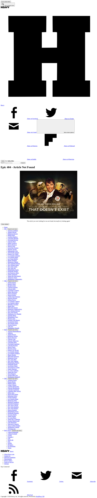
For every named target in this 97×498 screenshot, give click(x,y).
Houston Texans (12, 249)
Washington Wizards (13, 328)
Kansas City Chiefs (13, 254)
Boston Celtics (12, 284)
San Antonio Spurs (13, 323)
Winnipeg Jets (11, 429)
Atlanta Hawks (12, 282)
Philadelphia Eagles (13, 270)
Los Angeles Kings (13, 399)
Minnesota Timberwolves (15, 309)
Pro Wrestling (11, 446)
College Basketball (13, 432)
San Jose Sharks (12, 414)
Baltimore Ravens (13, 234)
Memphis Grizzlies (13, 304)
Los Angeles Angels (13, 352)
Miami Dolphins (12, 260)
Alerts (2, 161)
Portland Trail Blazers (14, 320)
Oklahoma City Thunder (14, 314)
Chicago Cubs (11, 339)
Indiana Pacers (12, 300)
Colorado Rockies (13, 345)
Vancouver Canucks (13, 424)
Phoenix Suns (11, 318)
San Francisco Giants (13, 367)
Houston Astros (12, 348)
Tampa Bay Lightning (14, 419)
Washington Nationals (14, 377)
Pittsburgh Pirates (12, 364)
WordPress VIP (40, 496)
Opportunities (8, 459)
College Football (12, 434)
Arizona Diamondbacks (14, 331)
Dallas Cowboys (12, 243)
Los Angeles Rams (13, 257)
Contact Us (7, 456)
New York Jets (12, 268)
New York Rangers (13, 408)
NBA (5, 281)
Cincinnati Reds (12, 342)
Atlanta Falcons (12, 232)
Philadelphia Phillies (13, 363)
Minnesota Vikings (13, 262)
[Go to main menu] (6, 2)
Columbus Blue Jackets (14, 391)
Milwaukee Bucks (13, 307)
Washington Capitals (13, 427)
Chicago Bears (12, 241)
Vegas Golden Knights (14, 425)
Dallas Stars (11, 393)
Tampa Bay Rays (12, 372)
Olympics (10, 445)
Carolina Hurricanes (13, 386)
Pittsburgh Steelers (13, 271)
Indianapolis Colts (13, 251)
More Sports (7, 430)
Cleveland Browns (13, 240)
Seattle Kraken (12, 416)
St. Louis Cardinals (13, 370)
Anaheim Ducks (12, 380)
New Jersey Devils (13, 405)
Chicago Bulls (12, 289)
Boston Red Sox (12, 337)
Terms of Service (9, 462)
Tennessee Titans (12, 277)
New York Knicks (13, 312)
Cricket (10, 435)
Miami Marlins (12, 355)
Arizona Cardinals (13, 230)
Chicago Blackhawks (13, 388)
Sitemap (6, 463)
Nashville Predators (13, 404)
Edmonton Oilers (12, 396)
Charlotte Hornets (13, 287)
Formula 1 (10, 437)
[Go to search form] (8, 4)
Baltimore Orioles (13, 336)
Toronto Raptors (12, 325)
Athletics (10, 333)
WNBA (10, 443)
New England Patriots (14, 263)
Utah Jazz (10, 326)
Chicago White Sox (13, 341)
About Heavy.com (9, 454)
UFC (9, 441)
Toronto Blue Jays (13, 375)
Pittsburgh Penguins (13, 413)
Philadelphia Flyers (13, 411)
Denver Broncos (12, 245)
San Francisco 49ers (13, 273)
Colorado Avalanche (13, 389)
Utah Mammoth (12, 422)
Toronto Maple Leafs (13, 421)
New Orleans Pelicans (14, 311)
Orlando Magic (12, 315)
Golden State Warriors (14, 296)
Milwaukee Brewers (13, 356)
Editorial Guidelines (9, 457)
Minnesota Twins (12, 358)
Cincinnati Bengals (13, 238)
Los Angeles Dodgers (14, 353)
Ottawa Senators (12, 410)
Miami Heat (11, 306)
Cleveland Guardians (13, 344)
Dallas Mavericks (12, 292)
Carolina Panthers (13, 237)
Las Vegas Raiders (13, 259)
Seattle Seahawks (12, 274)
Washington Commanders (15, 279)
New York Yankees (13, 361)
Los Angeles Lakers (13, 303)
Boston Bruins (12, 382)
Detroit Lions (11, 246)
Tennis (9, 448)
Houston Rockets (12, 298)
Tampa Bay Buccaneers (14, 276)
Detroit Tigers (11, 347)
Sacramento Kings (13, 322)
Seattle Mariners (12, 369)
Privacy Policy (8, 460)
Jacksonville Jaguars (13, 252)
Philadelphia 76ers (13, 317)
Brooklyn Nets (12, 286)
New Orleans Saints (13, 265)
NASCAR (10, 440)
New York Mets (12, 359)
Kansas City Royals (13, 350)
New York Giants (12, 266)
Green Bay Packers (13, 248)
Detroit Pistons (12, 295)
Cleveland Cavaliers (13, 290)
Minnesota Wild (12, 400)
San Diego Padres (13, 366)
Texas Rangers (12, 374)
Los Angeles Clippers (14, 301)
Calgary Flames (12, 385)
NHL (5, 378)
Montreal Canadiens (13, 402)
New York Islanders (13, 407)
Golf (9, 438)
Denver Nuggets (12, 293)
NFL (5, 229)
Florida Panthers (12, 397)
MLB (5, 329)
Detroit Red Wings (13, 394)
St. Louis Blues (12, 418)
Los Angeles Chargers (14, 255)
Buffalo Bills (11, 235)
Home (6, 227)
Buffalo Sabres (12, 383)
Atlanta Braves (12, 334)
